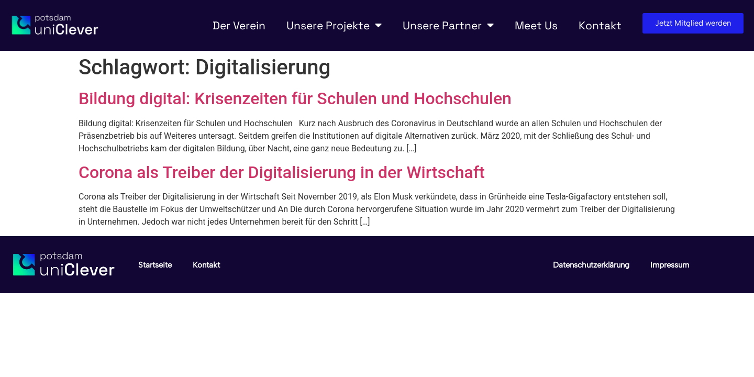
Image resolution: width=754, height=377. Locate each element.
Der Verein (239, 25)
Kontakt (600, 25)
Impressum (669, 265)
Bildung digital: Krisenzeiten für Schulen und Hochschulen (295, 98)
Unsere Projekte (334, 25)
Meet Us (536, 25)
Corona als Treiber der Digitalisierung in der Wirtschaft (282, 172)
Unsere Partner (448, 25)
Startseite (155, 265)
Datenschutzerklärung (591, 265)
